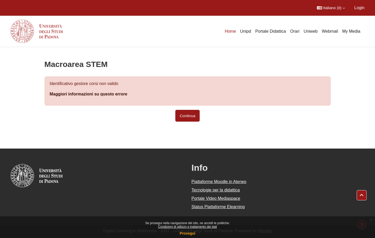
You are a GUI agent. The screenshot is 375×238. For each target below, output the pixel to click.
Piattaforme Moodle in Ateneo (219, 181)
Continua (187, 116)
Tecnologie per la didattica (216, 190)
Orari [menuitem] (295, 31)
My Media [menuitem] (351, 31)
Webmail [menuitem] (330, 31)
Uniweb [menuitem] (310, 31)
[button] (331, 8)
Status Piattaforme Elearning (218, 207)
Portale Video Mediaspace (216, 198)
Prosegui (187, 233)
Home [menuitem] (230, 31)
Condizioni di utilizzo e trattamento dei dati (187, 227)
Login (359, 7)
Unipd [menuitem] (245, 31)
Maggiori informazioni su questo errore (88, 94)
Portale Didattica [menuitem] (270, 31)
